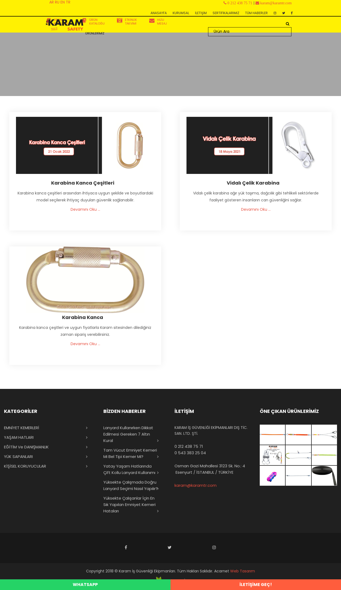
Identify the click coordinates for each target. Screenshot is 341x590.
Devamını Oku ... (85, 209)
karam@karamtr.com (195, 485)
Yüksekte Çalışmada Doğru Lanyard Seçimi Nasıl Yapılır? (130, 485)
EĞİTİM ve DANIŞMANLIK (26, 447)
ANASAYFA (159, 13)
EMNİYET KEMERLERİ (21, 427)
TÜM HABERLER (256, 13)
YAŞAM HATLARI (19, 437)
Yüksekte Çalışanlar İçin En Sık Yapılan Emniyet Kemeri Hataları (129, 504)
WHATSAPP (85, 584)
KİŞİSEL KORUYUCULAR (25, 466)
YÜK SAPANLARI (18, 456)
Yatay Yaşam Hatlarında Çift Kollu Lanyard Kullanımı (129, 469)
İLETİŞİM (201, 13)
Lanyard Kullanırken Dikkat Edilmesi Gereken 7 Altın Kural (128, 434)
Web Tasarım (242, 571)
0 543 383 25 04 (190, 453)
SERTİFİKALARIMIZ (226, 13)
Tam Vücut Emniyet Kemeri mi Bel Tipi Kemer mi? (130, 453)
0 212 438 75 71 (188, 446)
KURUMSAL (181, 13)
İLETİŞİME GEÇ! (255, 584)
